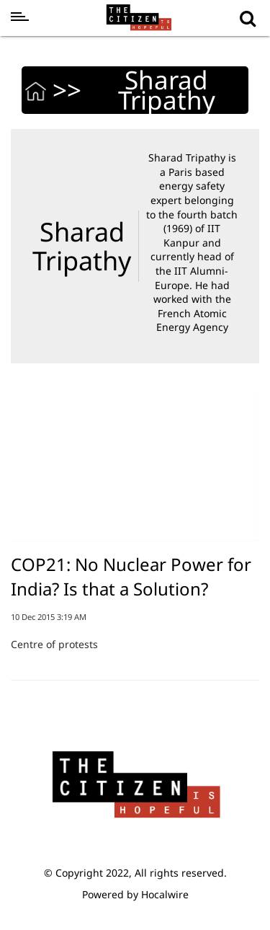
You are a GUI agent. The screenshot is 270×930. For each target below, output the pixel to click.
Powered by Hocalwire (135, 894)
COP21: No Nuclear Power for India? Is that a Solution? (131, 576)
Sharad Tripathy (81, 246)
